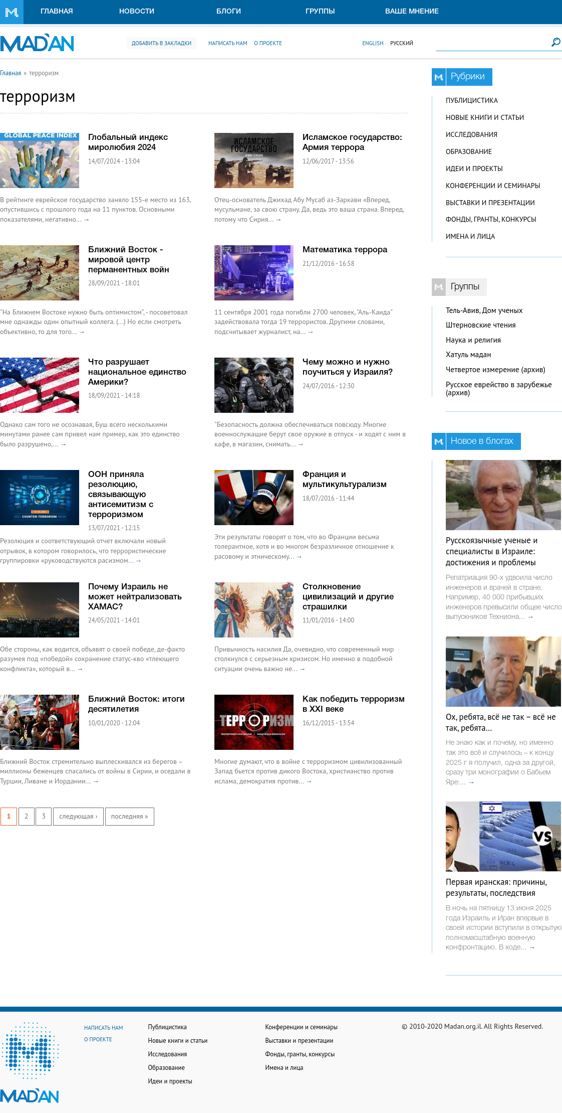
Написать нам (227, 43)
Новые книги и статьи (485, 117)
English (372, 43)
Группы (320, 12)
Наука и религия (473, 340)
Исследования (471, 134)
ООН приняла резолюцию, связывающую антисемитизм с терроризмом (120, 495)
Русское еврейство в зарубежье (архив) (499, 388)
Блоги (228, 12)
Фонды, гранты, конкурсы (491, 219)
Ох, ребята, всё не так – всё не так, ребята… (501, 722)
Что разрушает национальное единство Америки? (137, 372)
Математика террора (345, 250)
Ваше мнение (412, 12)
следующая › (78, 816)
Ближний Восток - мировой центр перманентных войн (128, 260)
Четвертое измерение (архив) (495, 369)
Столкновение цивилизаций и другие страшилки (348, 597)
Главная (57, 12)
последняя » (129, 816)
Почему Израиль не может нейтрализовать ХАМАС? (135, 597)
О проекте (268, 43)
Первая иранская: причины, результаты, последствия (496, 887)
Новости (136, 12)
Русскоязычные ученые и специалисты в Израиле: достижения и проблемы (491, 551)
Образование (469, 151)
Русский (401, 43)
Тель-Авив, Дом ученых (484, 310)
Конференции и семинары (493, 185)
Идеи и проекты (474, 168)
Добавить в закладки (161, 43)
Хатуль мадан (468, 354)
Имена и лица (470, 236)
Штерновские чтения (481, 325)
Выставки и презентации (490, 202)
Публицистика (472, 100)
